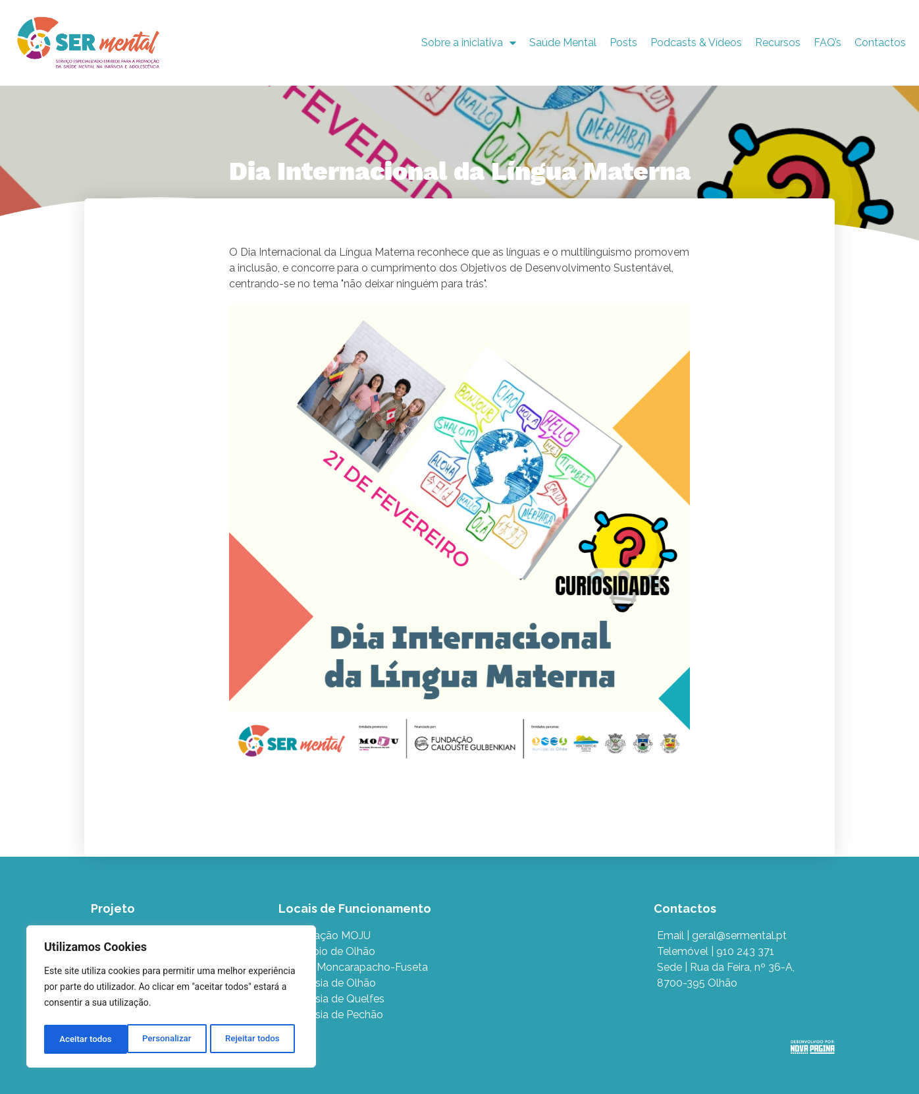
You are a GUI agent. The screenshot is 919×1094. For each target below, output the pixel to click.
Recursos (778, 42)
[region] (171, 998)
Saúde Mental (562, 42)
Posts (623, 42)
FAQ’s (827, 42)
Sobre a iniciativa (468, 43)
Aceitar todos (257, 1039)
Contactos (880, 42)
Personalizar (83, 1039)
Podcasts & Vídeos (696, 42)
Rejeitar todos (169, 1039)
